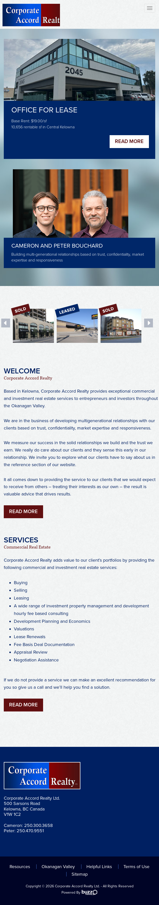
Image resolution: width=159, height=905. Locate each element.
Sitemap (80, 874)
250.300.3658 (38, 825)
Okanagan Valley (58, 866)
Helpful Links (99, 866)
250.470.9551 (30, 830)
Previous (6, 323)
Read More (129, 141)
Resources (20, 866)
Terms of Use (136, 866)
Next (148, 323)
